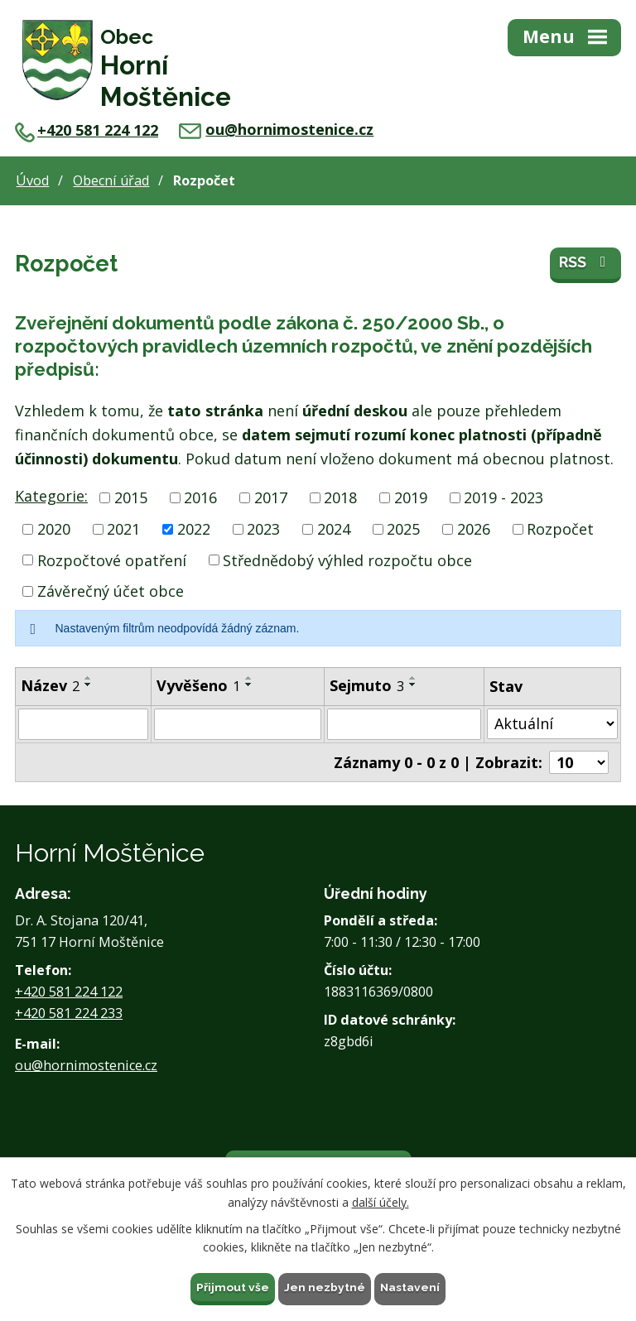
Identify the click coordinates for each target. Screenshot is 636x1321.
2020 (53, 527)
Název (50, 684)
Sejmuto (367, 684)
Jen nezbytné (324, 1286)
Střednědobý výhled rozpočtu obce (347, 558)
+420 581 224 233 (69, 1011)
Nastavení (410, 1286)
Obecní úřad (111, 179)
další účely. (380, 1201)
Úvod (32, 179)
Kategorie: (51, 494)
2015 (130, 496)
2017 (270, 496)
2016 (200, 496)
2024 (333, 527)
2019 (410, 496)
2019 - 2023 (503, 496)
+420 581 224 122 (86, 128)
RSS (586, 263)
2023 (263, 527)
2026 (473, 527)
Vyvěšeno (198, 684)
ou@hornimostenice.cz (276, 127)
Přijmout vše (232, 1286)
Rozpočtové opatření (111, 558)
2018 (340, 496)
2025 (403, 527)
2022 (193, 527)
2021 (123, 527)
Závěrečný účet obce (110, 589)
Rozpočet (560, 527)
